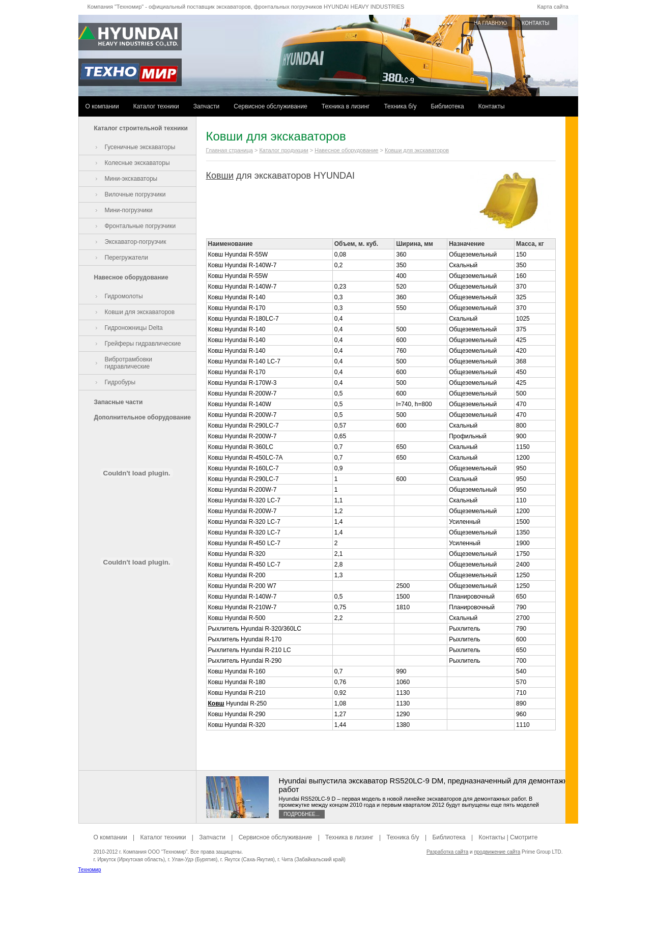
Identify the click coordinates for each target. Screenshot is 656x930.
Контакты (491, 106)
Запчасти (206, 106)
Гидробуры (120, 382)
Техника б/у (400, 106)
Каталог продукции (283, 150)
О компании (102, 106)
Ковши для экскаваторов (140, 312)
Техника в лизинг (346, 106)
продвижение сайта (497, 852)
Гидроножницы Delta (134, 327)
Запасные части (118, 402)
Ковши (220, 176)
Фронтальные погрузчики (140, 226)
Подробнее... (301, 814)
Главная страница (229, 150)
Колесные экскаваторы (137, 162)
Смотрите (523, 837)
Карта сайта (552, 7)
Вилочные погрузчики (135, 194)
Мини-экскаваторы (131, 178)
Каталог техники (156, 106)
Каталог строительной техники (141, 128)
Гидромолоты (124, 296)
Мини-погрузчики (129, 210)
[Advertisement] (328, 907)
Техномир (89, 869)
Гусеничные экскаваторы (140, 147)
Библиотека (447, 106)
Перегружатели (126, 257)
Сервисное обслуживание (270, 106)
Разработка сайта (447, 852)
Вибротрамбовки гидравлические (129, 363)
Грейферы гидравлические (143, 343)
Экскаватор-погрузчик (135, 241)
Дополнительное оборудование (142, 417)
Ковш (216, 703)
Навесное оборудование (131, 277)
